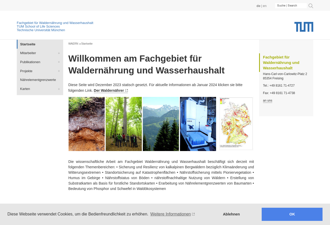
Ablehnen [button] (231, 214)
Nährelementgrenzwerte (38, 80)
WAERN (73, 43)
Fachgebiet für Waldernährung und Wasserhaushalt (55, 23)
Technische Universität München (41, 30)
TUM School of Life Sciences (38, 26)
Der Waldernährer (109, 90)
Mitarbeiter (28, 53)
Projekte (26, 71)
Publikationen (30, 62)
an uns (267, 100)
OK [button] (292, 214)
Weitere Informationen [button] (170, 214)
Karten (25, 89)
